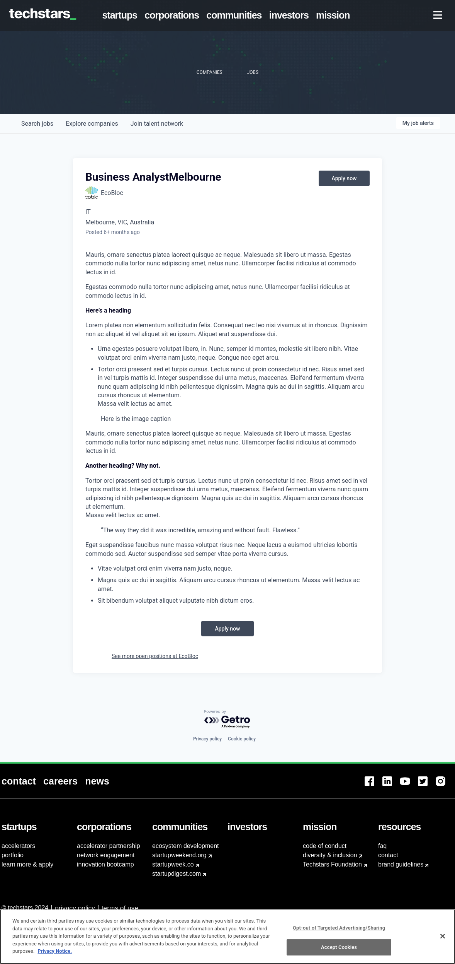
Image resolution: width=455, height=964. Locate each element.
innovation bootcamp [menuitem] (105, 864)
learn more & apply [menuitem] (27, 864)
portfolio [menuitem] (13, 855)
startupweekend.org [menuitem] (179, 855)
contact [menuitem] (388, 855)
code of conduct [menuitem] (324, 846)
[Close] (442, 940)
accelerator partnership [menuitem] (108, 846)
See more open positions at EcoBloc (155, 656)
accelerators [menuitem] (18, 846)
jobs (37, 123)
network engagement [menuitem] (105, 855)
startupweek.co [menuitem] (173, 864)
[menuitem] (121, 15)
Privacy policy (207, 739)
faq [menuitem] (382, 846)
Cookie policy (242, 739)
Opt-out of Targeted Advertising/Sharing (339, 932)
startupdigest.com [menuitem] (176, 873)
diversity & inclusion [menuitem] (330, 855)
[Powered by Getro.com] (227, 719)
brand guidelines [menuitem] (400, 864)
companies (92, 123)
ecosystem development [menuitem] (185, 846)
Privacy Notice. (55, 955)
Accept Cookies (339, 951)
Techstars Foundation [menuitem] (332, 864)
